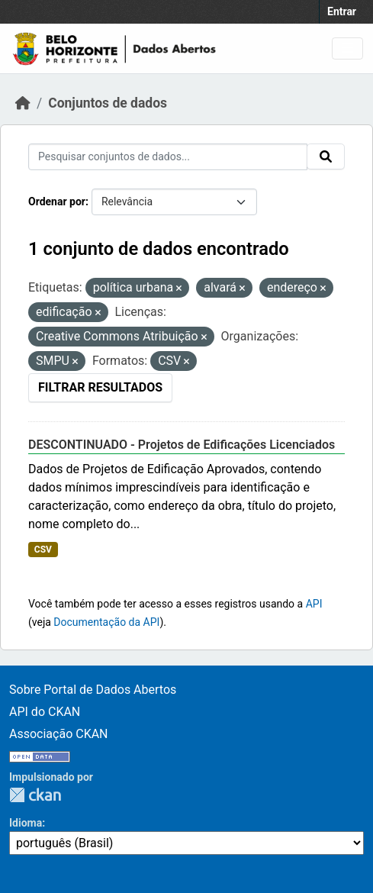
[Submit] (326, 156)
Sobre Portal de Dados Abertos (92, 689)
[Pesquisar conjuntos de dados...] (167, 156)
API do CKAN (44, 711)
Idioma (25, 823)
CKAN (35, 795)
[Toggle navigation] (347, 48)
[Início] (23, 103)
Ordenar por (56, 201)
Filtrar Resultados (100, 387)
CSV (43, 549)
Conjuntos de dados (107, 103)
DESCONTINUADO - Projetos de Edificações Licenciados (181, 444)
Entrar (341, 11)
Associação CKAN (58, 734)
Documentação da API (106, 622)
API (314, 604)
